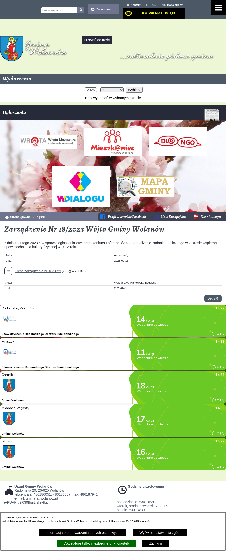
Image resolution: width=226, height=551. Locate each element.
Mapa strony (175, 4)
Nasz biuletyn (211, 216)
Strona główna (20, 217)
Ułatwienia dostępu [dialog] (158, 13)
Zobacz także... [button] (105, 9)
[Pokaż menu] (218, 7)
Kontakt (136, 4)
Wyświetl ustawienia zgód (160, 533)
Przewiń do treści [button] (97, 40)
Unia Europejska (173, 216)
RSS (153, 4)
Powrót (213, 298)
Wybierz (134, 90)
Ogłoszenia (111, 114)
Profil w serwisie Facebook (127, 216)
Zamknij (155, 543)
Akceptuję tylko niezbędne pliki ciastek (96, 543)
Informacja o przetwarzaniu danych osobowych (82, 533)
